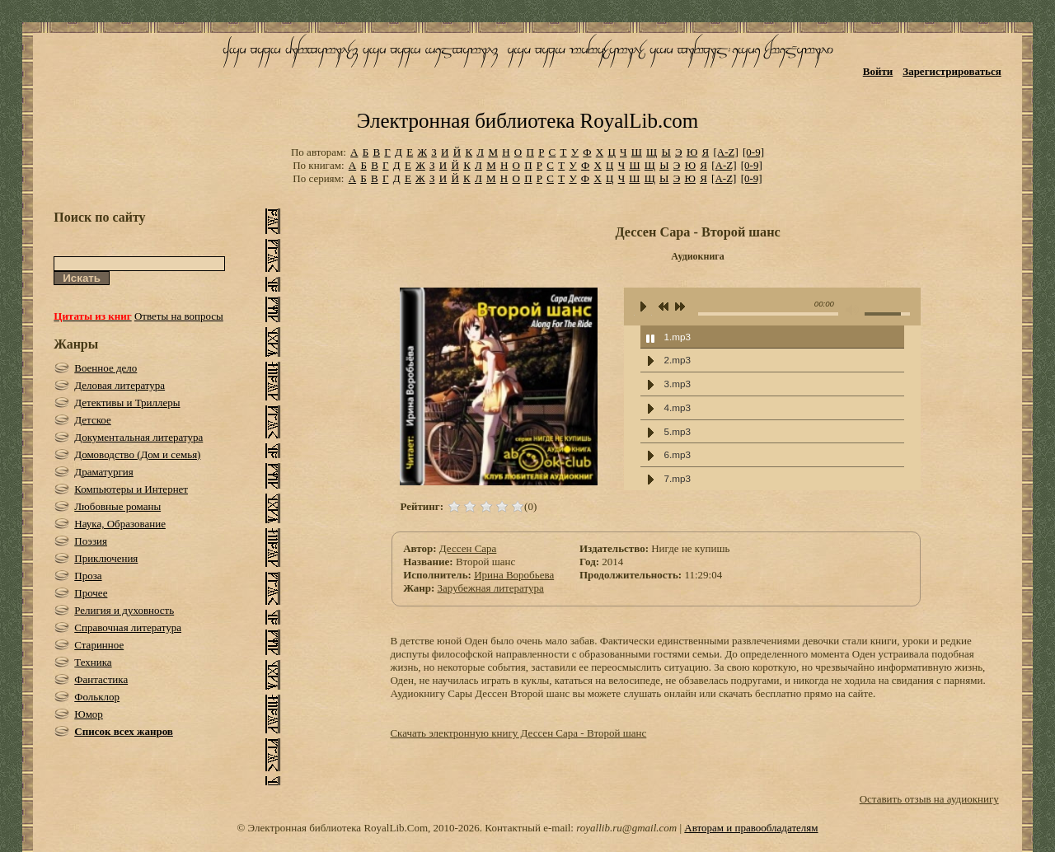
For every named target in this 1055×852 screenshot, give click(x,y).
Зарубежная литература (491, 588)
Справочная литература (127, 627)
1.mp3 (676, 336)
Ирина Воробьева (514, 575)
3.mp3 (676, 383)
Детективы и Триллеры (127, 402)
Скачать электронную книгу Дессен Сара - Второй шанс (518, 733)
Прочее (90, 593)
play (643, 306)
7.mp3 (676, 478)
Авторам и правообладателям (751, 828)
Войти (878, 71)
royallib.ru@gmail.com (626, 828)
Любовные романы (117, 506)
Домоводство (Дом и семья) (137, 454)
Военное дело (105, 368)
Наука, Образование (120, 523)
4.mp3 (676, 407)
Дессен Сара (468, 548)
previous (663, 308)
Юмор (88, 714)
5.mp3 (676, 431)
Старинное (99, 645)
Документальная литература (138, 437)
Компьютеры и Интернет (131, 489)
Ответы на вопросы (178, 316)
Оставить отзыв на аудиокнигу (929, 799)
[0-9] (753, 152)
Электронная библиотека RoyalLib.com (527, 121)
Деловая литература (119, 385)
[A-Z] (725, 152)
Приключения (106, 558)
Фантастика (101, 679)
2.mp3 (676, 359)
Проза (87, 575)
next (680, 308)
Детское (92, 420)
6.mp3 (676, 454)
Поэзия (90, 541)
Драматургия (104, 472)
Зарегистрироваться (952, 71)
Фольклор (97, 696)
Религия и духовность (124, 610)
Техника (92, 662)
